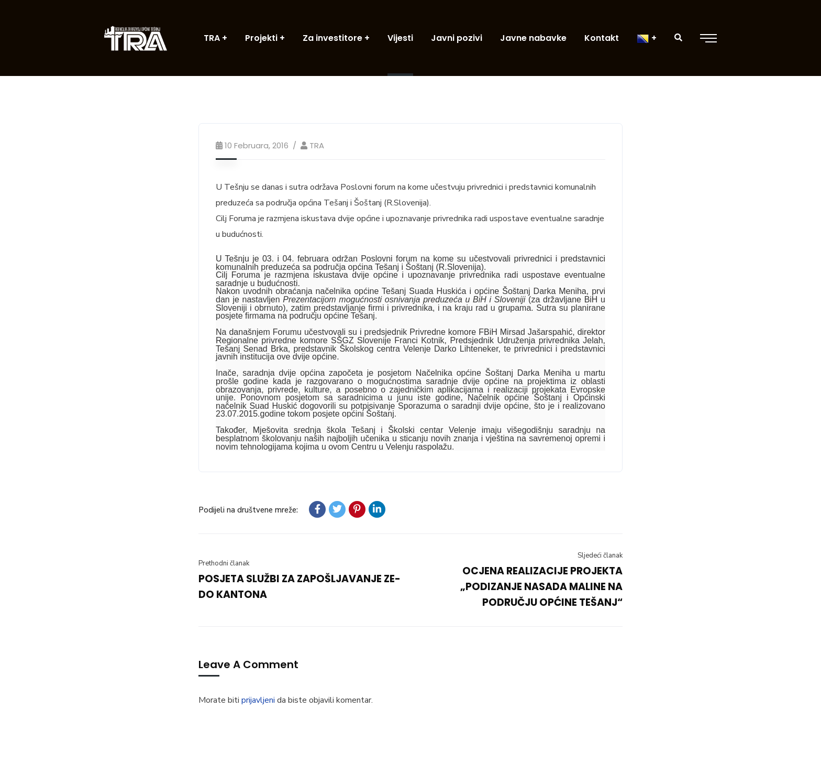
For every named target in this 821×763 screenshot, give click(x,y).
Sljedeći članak (600, 555)
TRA (316, 145)
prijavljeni (258, 700)
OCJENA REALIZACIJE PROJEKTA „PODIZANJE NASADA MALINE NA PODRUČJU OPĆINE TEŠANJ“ (541, 586)
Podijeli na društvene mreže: (248, 510)
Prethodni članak (223, 563)
